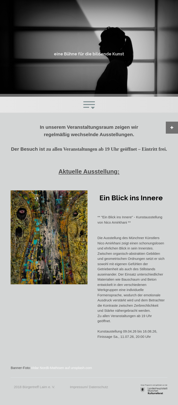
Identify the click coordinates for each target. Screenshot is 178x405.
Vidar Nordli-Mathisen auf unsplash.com (61, 368)
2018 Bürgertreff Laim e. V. (34, 387)
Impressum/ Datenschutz (89, 387)
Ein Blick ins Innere (131, 198)
